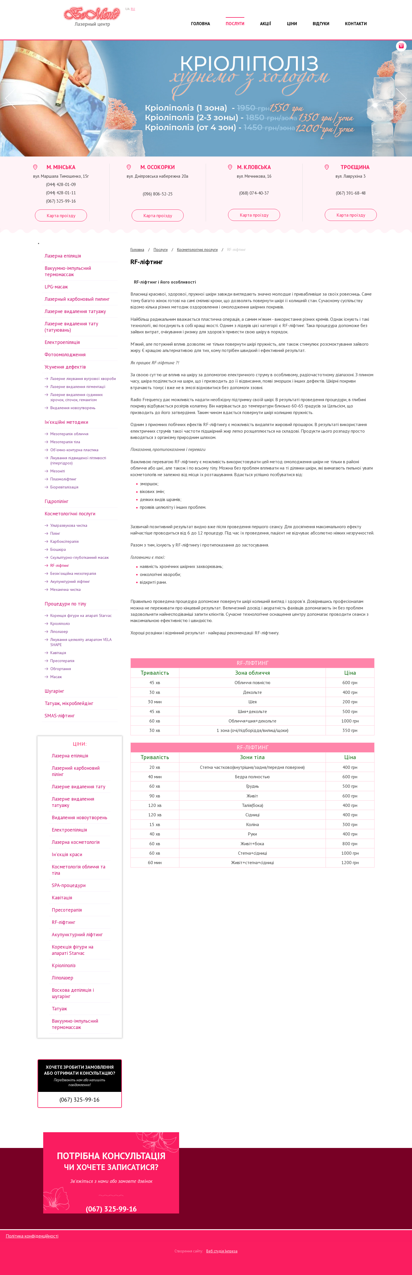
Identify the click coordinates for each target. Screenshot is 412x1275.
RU (133, 9)
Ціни (292, 23)
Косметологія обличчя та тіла (78, 870)
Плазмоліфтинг (63, 479)
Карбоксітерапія (64, 541)
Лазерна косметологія (76, 842)
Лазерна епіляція (63, 256)
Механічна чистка (65, 589)
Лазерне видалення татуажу (75, 311)
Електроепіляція (62, 342)
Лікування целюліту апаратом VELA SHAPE (80, 642)
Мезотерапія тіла (65, 441)
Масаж (56, 676)
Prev (8, 98)
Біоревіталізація (64, 487)
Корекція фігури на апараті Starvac (81, 615)
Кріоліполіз (60, 623)
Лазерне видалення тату (78, 786)
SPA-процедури (69, 885)
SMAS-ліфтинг (60, 715)
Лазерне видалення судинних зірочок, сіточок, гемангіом (76, 397)
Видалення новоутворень (72, 407)
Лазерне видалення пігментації (77, 386)
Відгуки (321, 23)
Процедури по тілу (65, 604)
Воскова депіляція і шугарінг (73, 993)
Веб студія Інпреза (221, 1251)
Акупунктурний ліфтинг (70, 581)
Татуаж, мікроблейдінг (69, 703)
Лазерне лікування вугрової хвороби (83, 378)
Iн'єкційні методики (66, 422)
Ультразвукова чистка (68, 525)
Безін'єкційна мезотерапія (73, 573)
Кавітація (58, 652)
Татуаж (59, 1008)
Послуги (235, 23)
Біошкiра (58, 549)
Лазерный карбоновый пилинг (77, 299)
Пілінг (55, 533)
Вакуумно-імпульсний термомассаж (68, 271)
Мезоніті (57, 471)
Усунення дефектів (65, 367)
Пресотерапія (62, 660)
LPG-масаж (56, 287)
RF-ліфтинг (236, 249)
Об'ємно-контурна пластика (74, 449)
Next (400, 98)
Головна (200, 23)
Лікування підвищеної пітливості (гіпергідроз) (78, 460)
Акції (265, 23)
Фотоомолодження (65, 354)
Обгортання (60, 668)
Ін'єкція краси (67, 854)
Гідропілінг (56, 501)
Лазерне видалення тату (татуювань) (71, 326)
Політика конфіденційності (32, 1236)
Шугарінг (54, 691)
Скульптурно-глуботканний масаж (79, 557)
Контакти (356, 23)
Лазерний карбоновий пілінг (76, 771)
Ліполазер (59, 631)
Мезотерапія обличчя (69, 433)
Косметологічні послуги (197, 249)
